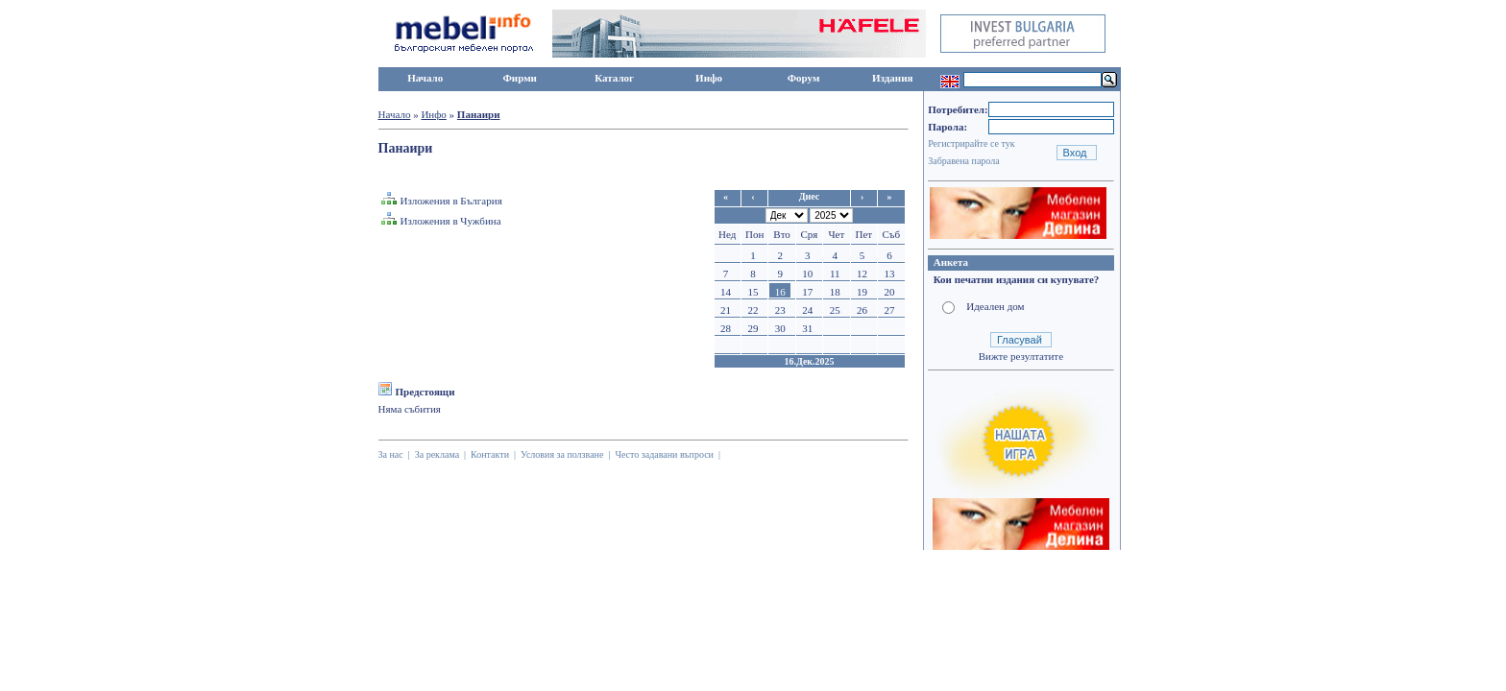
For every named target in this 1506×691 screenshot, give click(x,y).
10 (807, 273)
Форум (804, 77)
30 (780, 328)
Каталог (614, 77)
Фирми (519, 77)
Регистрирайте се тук (971, 143)
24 (807, 310)
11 (835, 273)
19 (862, 292)
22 (752, 310)
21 (725, 310)
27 (890, 310)
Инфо (708, 77)
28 (725, 328)
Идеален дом (995, 306)
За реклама (437, 454)
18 (835, 292)
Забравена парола (963, 160)
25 (835, 310)
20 (890, 292)
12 (862, 273)
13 (890, 273)
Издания (892, 77)
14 (725, 292)
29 (752, 328)
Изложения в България (451, 200)
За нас (390, 454)
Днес (809, 196)
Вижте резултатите (1021, 356)
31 (807, 328)
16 (780, 292)
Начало (425, 77)
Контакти (490, 454)
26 (862, 310)
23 (780, 310)
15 (752, 292)
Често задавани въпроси (664, 454)
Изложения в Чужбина (451, 220)
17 (807, 292)
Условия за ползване (562, 454)
